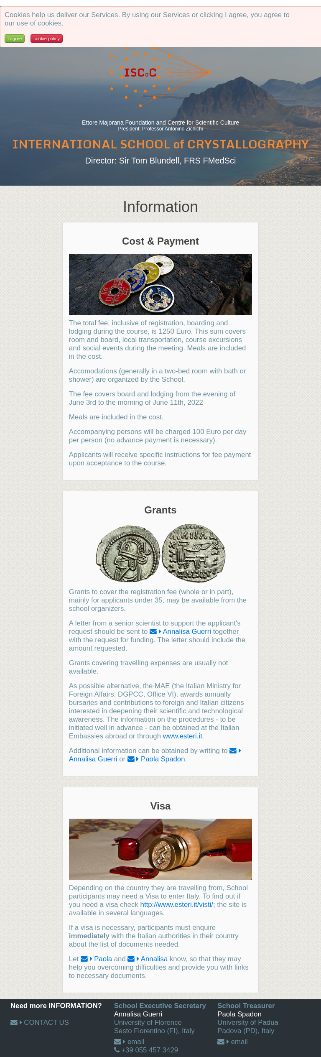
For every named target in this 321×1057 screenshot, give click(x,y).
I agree (15, 38)
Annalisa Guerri (187, 632)
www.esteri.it (182, 736)
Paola (103, 959)
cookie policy (46, 38)
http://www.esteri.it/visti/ (176, 905)
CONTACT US (46, 1022)
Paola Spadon (163, 759)
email (135, 1042)
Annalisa (154, 959)
